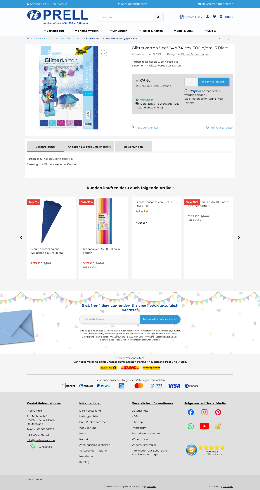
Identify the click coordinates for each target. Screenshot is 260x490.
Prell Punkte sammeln (93, 422)
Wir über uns (87, 427)
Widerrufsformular (144, 445)
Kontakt (84, 439)
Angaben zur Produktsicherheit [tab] (89, 146)
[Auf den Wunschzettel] (103, 54)
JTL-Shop (228, 486)
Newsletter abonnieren (160, 319)
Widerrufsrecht (142, 439)
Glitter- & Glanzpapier (195, 54)
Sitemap (137, 422)
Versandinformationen (93, 450)
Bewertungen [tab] (133, 146)
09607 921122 (45, 429)
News (82, 433)
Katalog (84, 462)
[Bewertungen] (142, 211)
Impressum (139, 427)
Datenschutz (140, 410)
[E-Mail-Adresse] (109, 319)
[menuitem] (54, 31)
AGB (135, 416)
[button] (207, 17)
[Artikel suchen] (158, 17)
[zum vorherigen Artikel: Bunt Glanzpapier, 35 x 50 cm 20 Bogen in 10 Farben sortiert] (219, 39)
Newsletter (86, 456)
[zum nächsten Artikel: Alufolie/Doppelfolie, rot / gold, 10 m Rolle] (228, 39)
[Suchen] (126, 17)
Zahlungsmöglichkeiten (94, 445)
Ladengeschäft (88, 416)
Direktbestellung (90, 410)
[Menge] (191, 82)
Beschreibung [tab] (45, 146)
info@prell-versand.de (41, 440)
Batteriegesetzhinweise (147, 433)
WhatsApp (45, 446)
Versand (166, 85)
